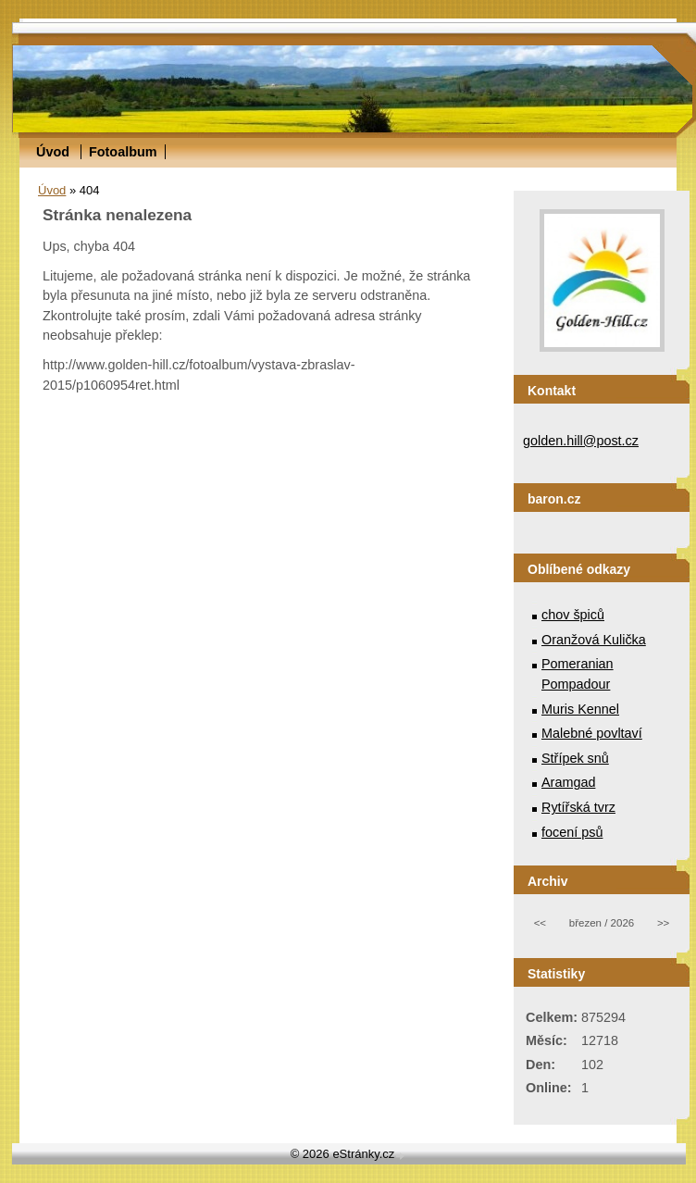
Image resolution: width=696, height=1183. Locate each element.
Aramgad (568, 782)
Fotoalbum (123, 151)
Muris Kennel (580, 709)
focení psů (572, 832)
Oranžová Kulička (593, 639)
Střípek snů (575, 758)
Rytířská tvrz (578, 807)
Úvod (52, 151)
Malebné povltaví (591, 733)
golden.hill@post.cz (581, 440)
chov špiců (572, 614)
